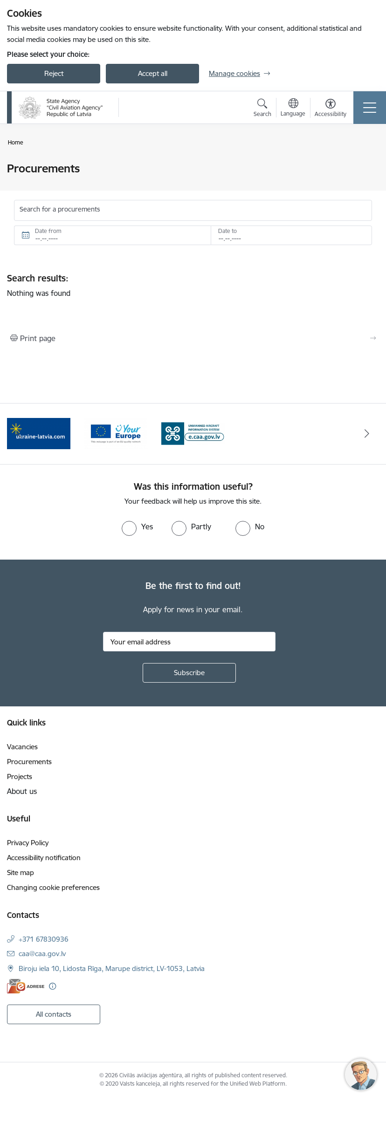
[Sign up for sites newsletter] (189, 673)
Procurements (29, 761)
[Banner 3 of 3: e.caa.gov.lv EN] (193, 433)
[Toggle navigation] (369, 107)
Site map (20, 872)
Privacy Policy (27, 842)
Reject (53, 73)
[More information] (52, 986)
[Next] (366, 434)
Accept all (152, 73)
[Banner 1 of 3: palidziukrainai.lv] (38, 433)
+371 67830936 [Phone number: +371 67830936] (44, 939)
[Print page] (193, 338)
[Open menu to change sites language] (293, 108)
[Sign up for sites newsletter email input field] (189, 641)
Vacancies (22, 746)
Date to (227, 230)
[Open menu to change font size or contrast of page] (330, 109)
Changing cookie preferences (53, 887)
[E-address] (25, 986)
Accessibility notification (44, 857)
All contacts (53, 1014)
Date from (48, 230)
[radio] (137, 526)
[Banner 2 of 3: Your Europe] (116, 433)
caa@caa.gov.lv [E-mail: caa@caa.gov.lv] (42, 953)
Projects (19, 776)
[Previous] (19, 434)
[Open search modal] (262, 109)
